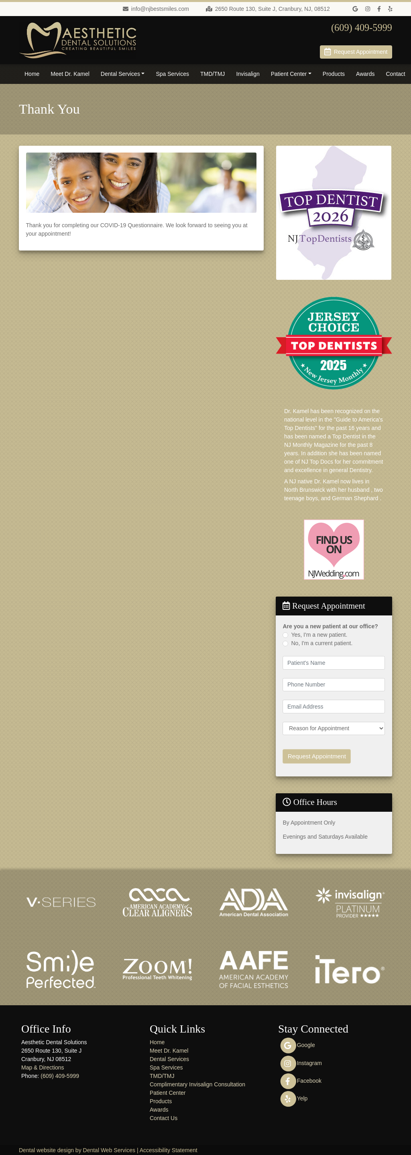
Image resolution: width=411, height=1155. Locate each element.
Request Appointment (314, 755)
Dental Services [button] (120, 74)
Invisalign (247, 74)
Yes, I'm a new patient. (319, 634)
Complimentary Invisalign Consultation (197, 1083)
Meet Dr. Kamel (70, 74)
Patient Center (168, 1091)
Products (334, 74)
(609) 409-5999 (60, 1074)
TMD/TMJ (212, 74)
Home (31, 74)
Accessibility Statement (168, 1149)
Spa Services (172, 74)
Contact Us (163, 1117)
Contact (395, 74)
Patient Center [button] (289, 74)
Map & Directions (42, 1066)
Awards (365, 74)
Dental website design (46, 1149)
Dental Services (169, 1058)
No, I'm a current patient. (321, 643)
